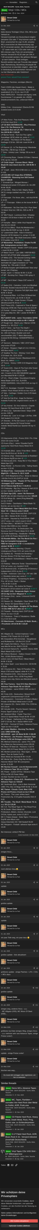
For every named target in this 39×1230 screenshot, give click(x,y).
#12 (37, 1027)
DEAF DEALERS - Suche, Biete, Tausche (21, 1156)
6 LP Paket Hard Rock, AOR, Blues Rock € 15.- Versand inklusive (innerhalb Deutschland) (21, 1137)
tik (6, 1156)
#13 (37, 1049)
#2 (37, 848)
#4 (37, 882)
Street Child (7, 13)
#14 (37, 1066)
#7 (37, 934)
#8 (37, 951)
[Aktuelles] (32, 2)
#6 (37, 917)
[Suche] (36, 2)
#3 (37, 865)
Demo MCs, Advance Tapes (24, 1088)
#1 (37, 26)
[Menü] (2, 2)
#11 (37, 1005)
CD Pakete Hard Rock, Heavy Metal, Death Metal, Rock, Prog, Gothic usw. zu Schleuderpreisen (21, 1120)
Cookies (25, 1201)
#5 (37, 899)
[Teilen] (34, 25)
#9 (37, 968)
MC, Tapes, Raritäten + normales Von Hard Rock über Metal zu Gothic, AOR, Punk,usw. (21, 1102)
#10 (37, 988)
